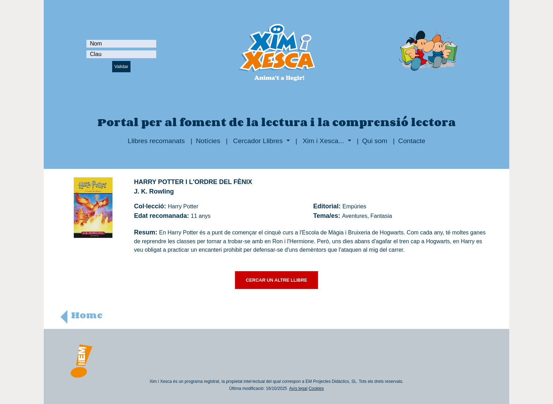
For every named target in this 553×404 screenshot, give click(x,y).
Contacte (411, 141)
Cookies (316, 388)
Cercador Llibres (258, 141)
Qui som (374, 141)
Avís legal (298, 388)
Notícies (208, 141)
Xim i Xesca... (323, 141)
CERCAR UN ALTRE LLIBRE (276, 280)
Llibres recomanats (156, 141)
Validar (121, 66)
